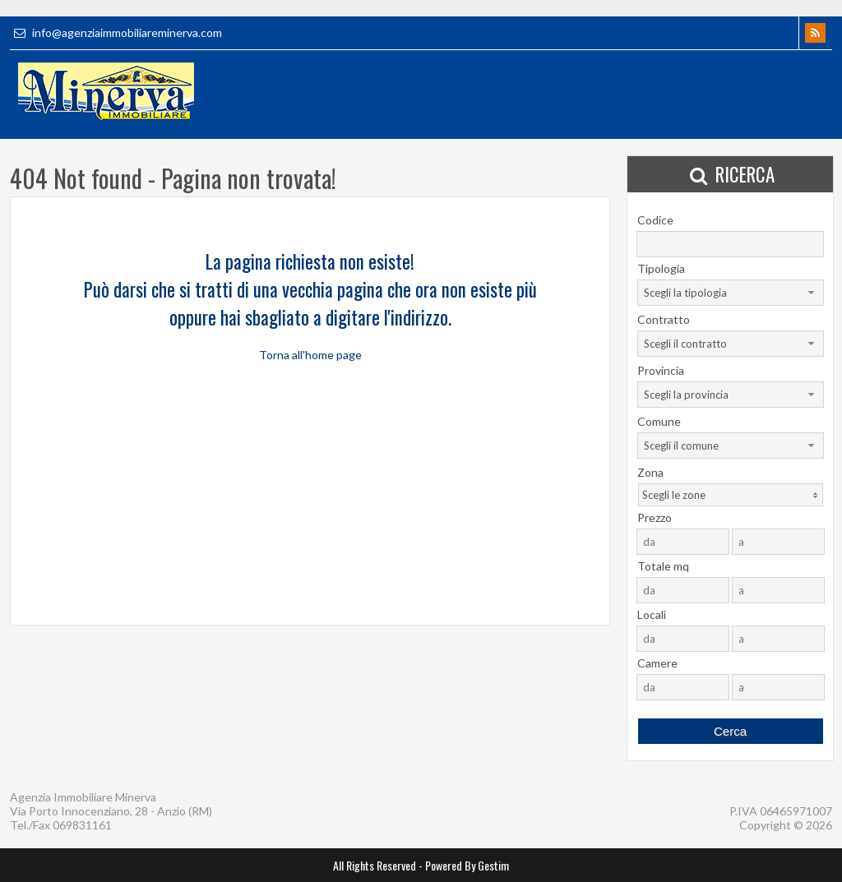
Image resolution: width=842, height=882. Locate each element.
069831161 (82, 825)
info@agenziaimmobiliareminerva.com (116, 32)
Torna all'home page (310, 355)
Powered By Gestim (467, 865)
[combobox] (730, 292)
